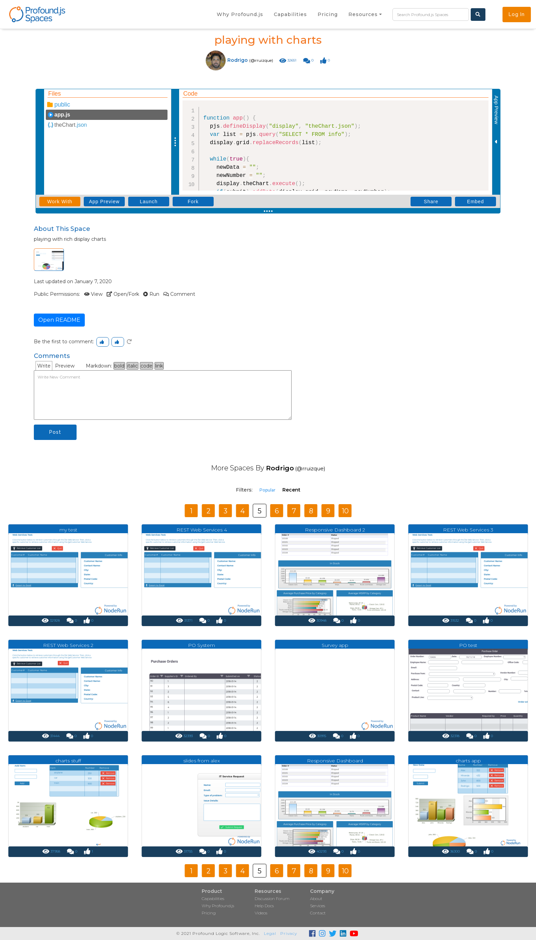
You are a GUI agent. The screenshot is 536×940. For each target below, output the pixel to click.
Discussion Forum (272, 898)
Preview (65, 366)
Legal (270, 933)
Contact (318, 912)
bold (119, 366)
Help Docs (264, 905)
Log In (517, 14)
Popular (267, 490)
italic (132, 366)
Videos (261, 912)
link (159, 366)
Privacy (288, 933)
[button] (365, 14)
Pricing (209, 912)
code (146, 366)
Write (44, 366)
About (316, 898)
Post (55, 432)
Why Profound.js (218, 905)
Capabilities (213, 898)
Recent (291, 490)
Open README (59, 320)
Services (317, 905)
